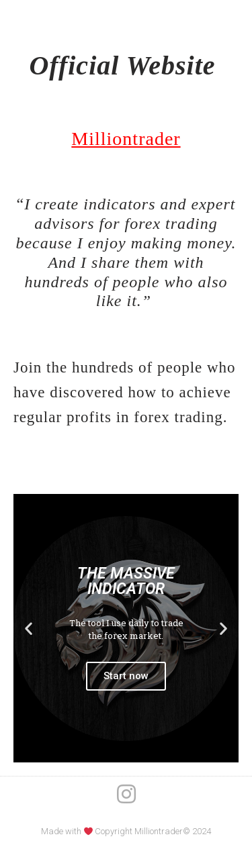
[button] (28, 628)
